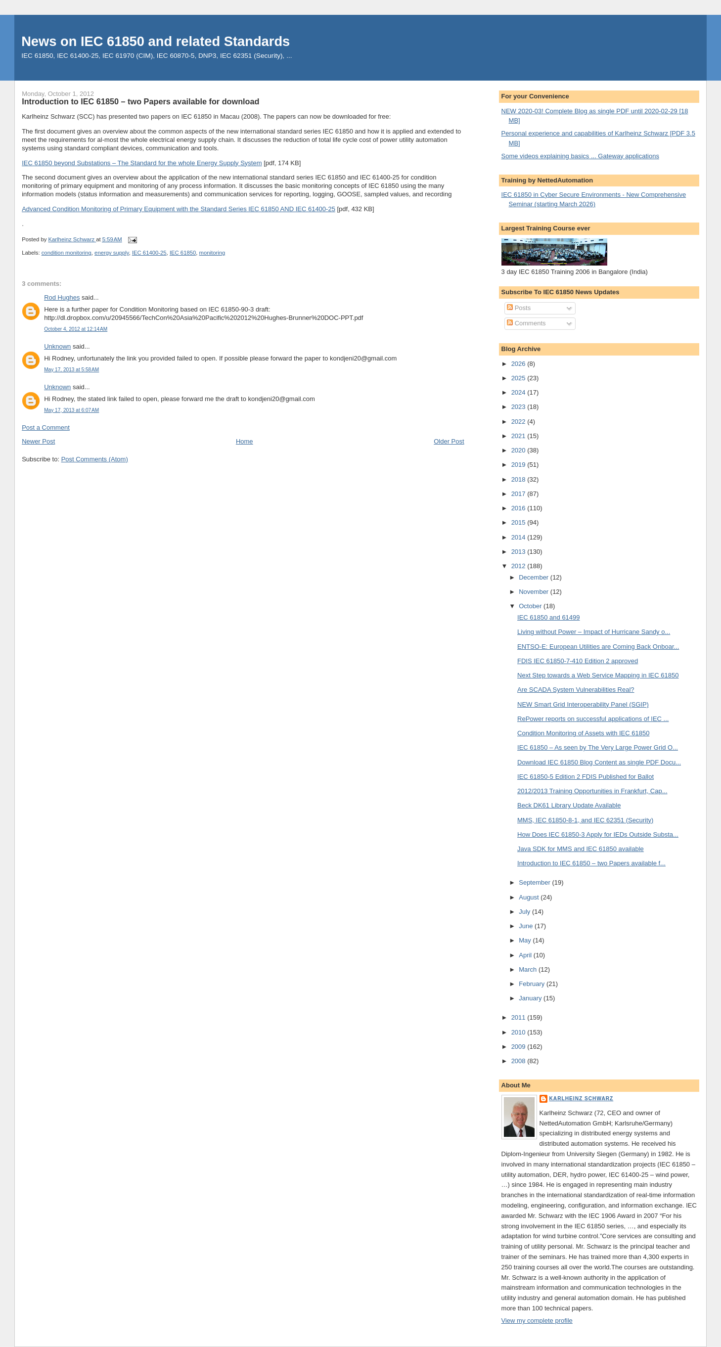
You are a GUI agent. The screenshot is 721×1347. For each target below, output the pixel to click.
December (534, 577)
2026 (519, 363)
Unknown (57, 346)
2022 (519, 421)
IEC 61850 (183, 253)
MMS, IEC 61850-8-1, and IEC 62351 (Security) (585, 820)
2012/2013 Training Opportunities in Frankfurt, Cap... (592, 791)
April (526, 955)
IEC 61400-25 (149, 253)
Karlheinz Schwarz (581, 1098)
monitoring (212, 253)
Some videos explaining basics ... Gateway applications (580, 156)
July (525, 911)
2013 (519, 551)
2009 (519, 1046)
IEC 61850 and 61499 (548, 617)
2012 (519, 566)
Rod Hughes (62, 297)
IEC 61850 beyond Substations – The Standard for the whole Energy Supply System (142, 163)
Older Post (449, 441)
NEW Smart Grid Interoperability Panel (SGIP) (583, 704)
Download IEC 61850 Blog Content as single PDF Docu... (599, 762)
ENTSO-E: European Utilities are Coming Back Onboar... (598, 646)
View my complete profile (537, 1320)
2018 (519, 479)
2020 (519, 450)
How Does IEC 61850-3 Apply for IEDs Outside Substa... (597, 834)
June (527, 926)
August (530, 897)
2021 (519, 436)
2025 (519, 378)
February (532, 984)
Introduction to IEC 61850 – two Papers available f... (591, 863)
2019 (519, 464)
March (529, 969)
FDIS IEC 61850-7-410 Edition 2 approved (577, 661)
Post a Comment (46, 427)
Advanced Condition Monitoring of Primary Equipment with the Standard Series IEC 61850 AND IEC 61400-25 (178, 209)
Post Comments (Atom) (94, 459)
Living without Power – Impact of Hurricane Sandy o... (593, 631)
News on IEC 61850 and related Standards (155, 41)
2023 (519, 406)
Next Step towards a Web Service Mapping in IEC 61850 (597, 675)
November (534, 591)
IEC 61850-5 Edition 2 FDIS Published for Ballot (585, 776)
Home (244, 441)
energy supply (111, 253)
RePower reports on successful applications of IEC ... (593, 718)
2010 (519, 1032)
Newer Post (38, 441)
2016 (519, 508)
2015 (519, 522)
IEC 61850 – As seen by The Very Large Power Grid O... (597, 747)
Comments (526, 323)
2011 (519, 1017)
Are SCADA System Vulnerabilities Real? (575, 689)
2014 (519, 537)
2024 (519, 392)
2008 (519, 1061)
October (531, 606)
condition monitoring (66, 253)
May (526, 940)
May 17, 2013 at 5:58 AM (71, 369)
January (531, 998)
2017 (519, 493)
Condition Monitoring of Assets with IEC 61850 (583, 733)
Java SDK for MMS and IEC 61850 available (580, 849)
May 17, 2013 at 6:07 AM (71, 410)
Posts (519, 308)
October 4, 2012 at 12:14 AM (75, 329)
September (535, 882)
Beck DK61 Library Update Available (569, 805)
